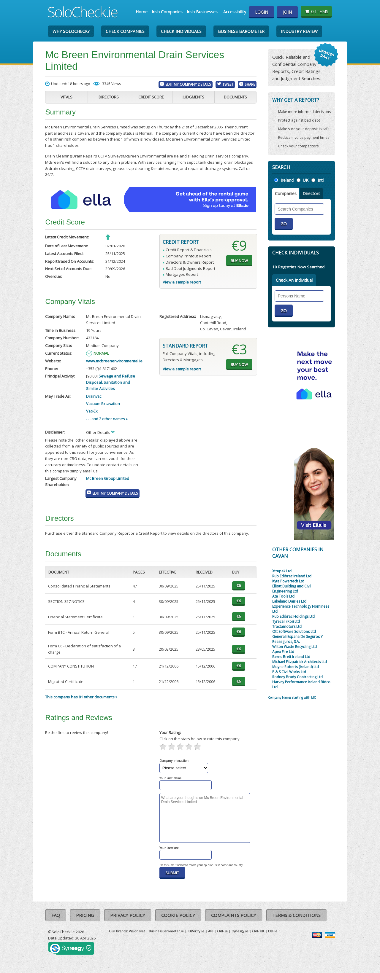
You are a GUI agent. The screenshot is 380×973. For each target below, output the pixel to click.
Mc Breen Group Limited (107, 478)
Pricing (85, 915)
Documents (235, 97)
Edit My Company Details (188, 84)
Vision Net (137, 931)
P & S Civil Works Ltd (289, 671)
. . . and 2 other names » (107, 418)
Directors (109, 97)
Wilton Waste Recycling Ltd (294, 646)
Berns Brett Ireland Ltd (291, 656)
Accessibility (234, 12)
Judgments (193, 97)
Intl (321, 180)
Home (142, 12)
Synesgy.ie (240, 931)
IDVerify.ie (196, 931)
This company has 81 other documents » (81, 697)
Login (261, 12)
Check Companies (125, 31)
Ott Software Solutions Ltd (294, 631)
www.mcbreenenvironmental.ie (114, 361)
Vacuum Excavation (103, 403)
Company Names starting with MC (292, 697)
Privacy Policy (127, 915)
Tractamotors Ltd (287, 626)
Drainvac (93, 396)
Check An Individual (294, 280)
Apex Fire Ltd (283, 651)
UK (305, 180)
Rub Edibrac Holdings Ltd (293, 616)
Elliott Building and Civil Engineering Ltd (291, 589)
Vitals (66, 97)
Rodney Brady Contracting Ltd (297, 676)
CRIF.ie (222, 931)
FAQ (55, 915)
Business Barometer (241, 31)
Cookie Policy (178, 915)
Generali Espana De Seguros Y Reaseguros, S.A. (297, 639)
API (210, 931)
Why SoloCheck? (71, 31)
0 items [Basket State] (316, 11)
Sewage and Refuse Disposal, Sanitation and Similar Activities (110, 382)
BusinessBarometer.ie (166, 931)
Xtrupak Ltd (282, 571)
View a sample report (182, 282)
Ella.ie (272, 931)
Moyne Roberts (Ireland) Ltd (295, 666)
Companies (286, 193)
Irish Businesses (202, 12)
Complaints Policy (233, 915)
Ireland (287, 180)
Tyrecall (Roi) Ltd (286, 621)
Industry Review (299, 31)
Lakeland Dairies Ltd (289, 601)
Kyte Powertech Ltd (288, 581)
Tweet (227, 84)
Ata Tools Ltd (283, 596)
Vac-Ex (92, 411)
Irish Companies (167, 12)
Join (287, 12)
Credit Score (151, 97)
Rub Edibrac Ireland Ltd (291, 576)
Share (250, 84)
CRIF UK (258, 931)
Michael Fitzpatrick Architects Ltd (299, 661)
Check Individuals (181, 31)
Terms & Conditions (296, 915)
